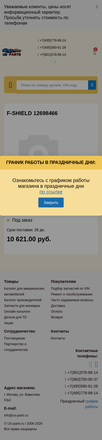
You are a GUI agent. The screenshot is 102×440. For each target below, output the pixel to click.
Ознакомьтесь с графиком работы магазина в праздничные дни (50, 186)
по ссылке (50, 192)
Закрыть (51, 202)
